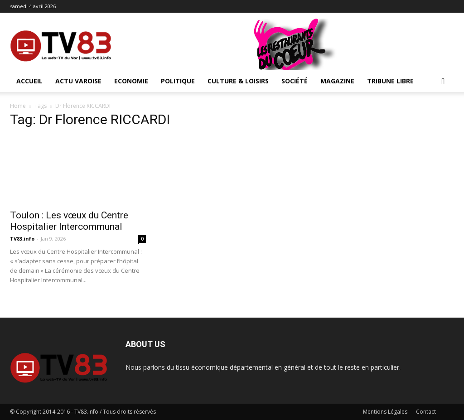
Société (294, 81)
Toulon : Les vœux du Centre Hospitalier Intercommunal (69, 221)
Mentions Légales (385, 411)
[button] (443, 81)
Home (18, 106)
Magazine (337, 81)
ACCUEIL (29, 81)
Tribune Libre (390, 81)
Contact (426, 411)
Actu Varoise (78, 81)
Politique (178, 81)
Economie (131, 81)
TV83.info (22, 238)
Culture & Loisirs (238, 81)
